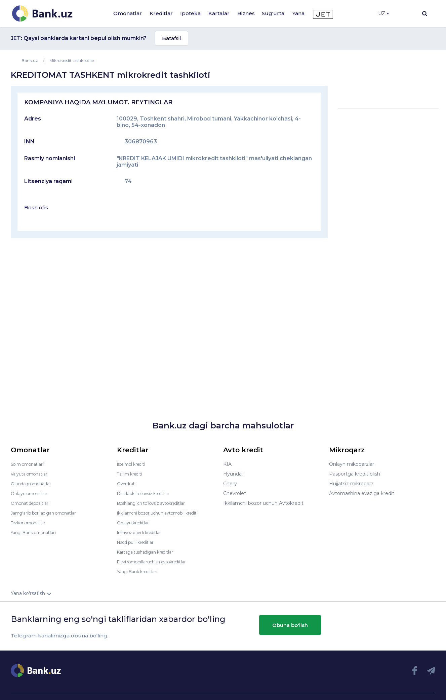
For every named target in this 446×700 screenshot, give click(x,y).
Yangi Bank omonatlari (37, 532)
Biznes (246, 13)
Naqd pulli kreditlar (138, 542)
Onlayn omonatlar (32, 493)
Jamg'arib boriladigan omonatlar (48, 513)
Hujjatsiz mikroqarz (351, 484)
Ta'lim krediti (131, 474)
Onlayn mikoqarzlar (351, 464)
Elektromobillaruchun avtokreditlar (157, 562)
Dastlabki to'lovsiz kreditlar (148, 493)
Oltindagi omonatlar (34, 484)
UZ (383, 13)
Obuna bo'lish (290, 625)
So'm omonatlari (30, 464)
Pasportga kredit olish (354, 474)
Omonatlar (127, 13)
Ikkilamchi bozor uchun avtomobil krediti (164, 513)
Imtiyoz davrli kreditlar (143, 532)
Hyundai (233, 474)
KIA (227, 464)
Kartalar (219, 13)
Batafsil (171, 38)
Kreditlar (161, 13)
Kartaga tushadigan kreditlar (150, 552)
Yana (298, 13)
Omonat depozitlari (33, 503)
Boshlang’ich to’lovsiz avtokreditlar (157, 503)
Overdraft (128, 484)
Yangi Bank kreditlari (140, 571)
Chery (230, 484)
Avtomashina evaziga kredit (361, 493)
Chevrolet (234, 493)
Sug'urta (273, 13)
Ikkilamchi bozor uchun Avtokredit (263, 503)
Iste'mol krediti (134, 464)
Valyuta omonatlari (32, 474)
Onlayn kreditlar (135, 523)
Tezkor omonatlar (31, 523)
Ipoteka (190, 13)
